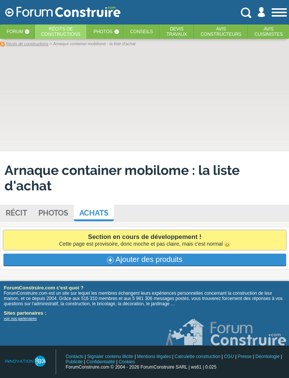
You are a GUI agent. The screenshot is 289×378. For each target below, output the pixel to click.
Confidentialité (101, 361)
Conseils (141, 31)
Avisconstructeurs (221, 31)
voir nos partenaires (20, 319)
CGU (229, 356)
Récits (61, 31)
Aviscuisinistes (268, 31)
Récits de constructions (27, 43)
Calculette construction (197, 356)
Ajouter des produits (144, 259)
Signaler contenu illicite (110, 356)
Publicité (73, 361)
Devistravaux (176, 31)
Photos (103, 31)
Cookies (127, 361)
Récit (16, 212)
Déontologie (268, 356)
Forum (14, 31)
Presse (245, 356)
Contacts (74, 356)
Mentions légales (154, 356)
